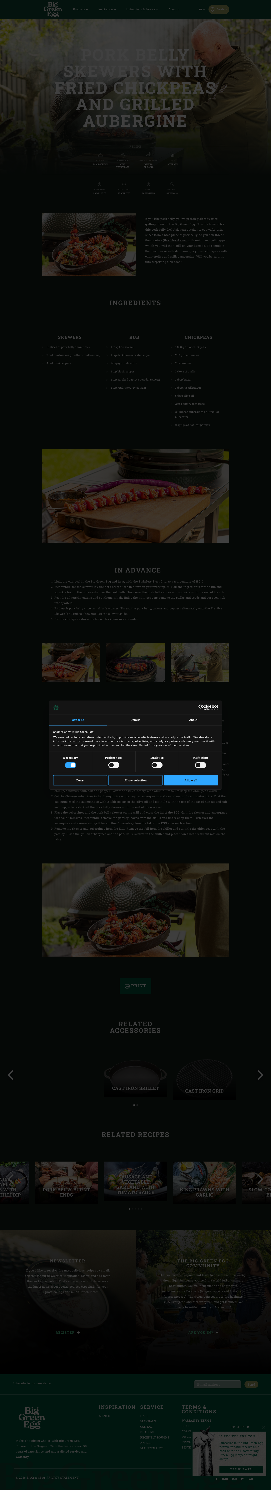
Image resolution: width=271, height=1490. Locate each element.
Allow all (191, 780)
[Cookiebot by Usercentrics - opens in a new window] (201, 707)
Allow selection (135, 780)
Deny (80, 780)
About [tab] (193, 720)
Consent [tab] (78, 720)
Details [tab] (136, 720)
